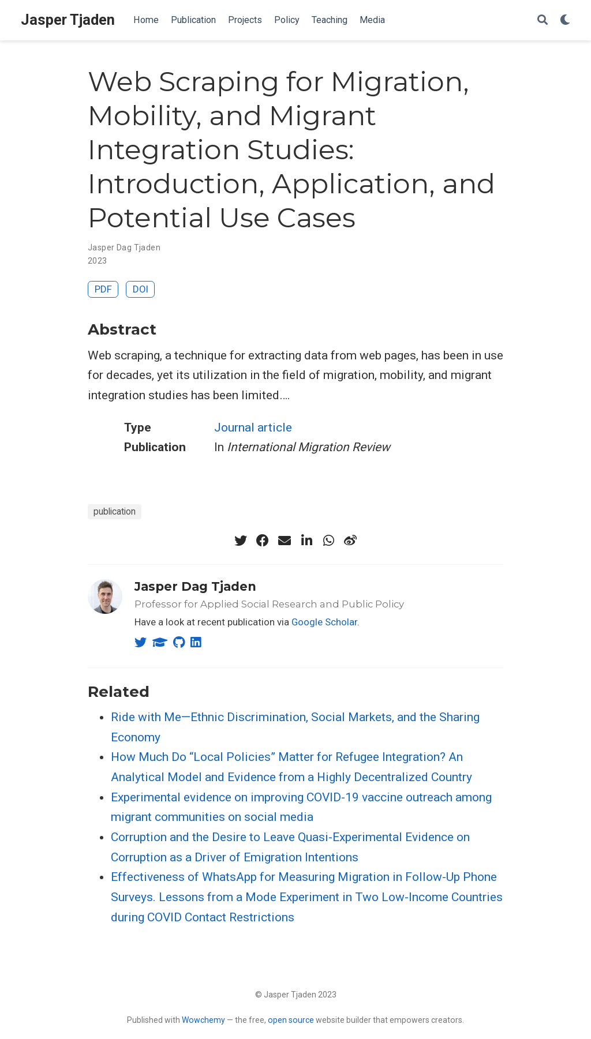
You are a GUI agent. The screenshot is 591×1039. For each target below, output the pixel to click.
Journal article (253, 427)
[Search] (542, 20)
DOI (140, 289)
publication (114, 511)
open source (291, 1020)
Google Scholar (324, 622)
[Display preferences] (565, 20)
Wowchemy (203, 1020)
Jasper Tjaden (68, 20)
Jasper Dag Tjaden (195, 586)
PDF (103, 289)
